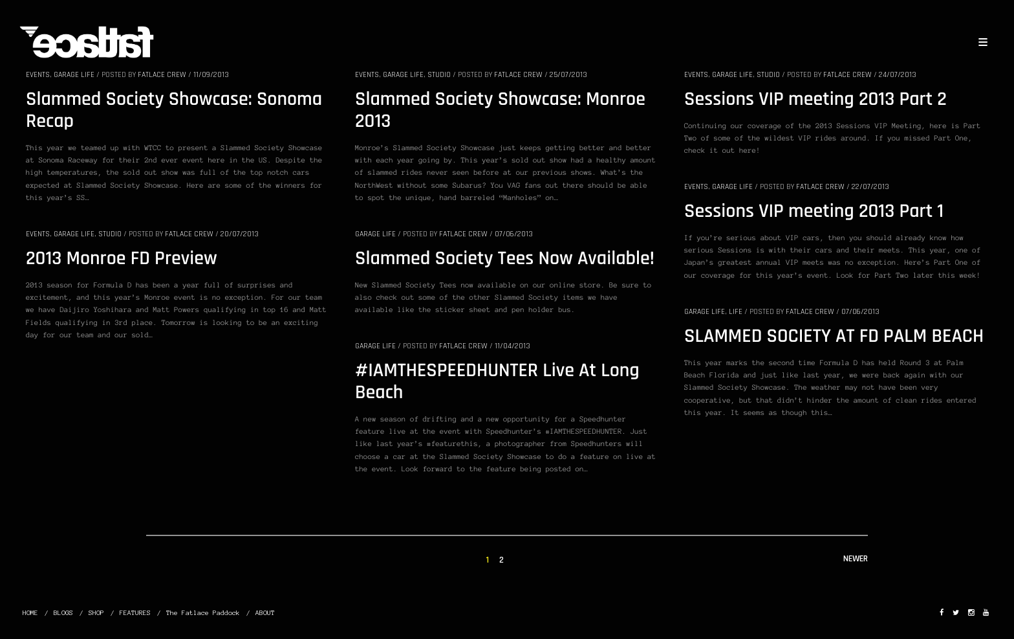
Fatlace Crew (162, 75)
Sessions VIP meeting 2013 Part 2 (815, 99)
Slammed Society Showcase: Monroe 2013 (500, 110)
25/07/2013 (568, 75)
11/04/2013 (512, 346)
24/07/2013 (897, 75)
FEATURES (135, 612)
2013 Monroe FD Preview (121, 259)
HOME (30, 612)
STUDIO (439, 75)
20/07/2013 (240, 234)
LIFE (735, 312)
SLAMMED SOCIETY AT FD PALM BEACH (834, 336)
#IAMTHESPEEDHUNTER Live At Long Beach (497, 382)
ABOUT (265, 612)
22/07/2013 (870, 187)
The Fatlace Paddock (203, 612)
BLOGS (63, 612)
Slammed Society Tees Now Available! (504, 259)
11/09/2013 (211, 75)
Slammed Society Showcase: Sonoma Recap (174, 110)
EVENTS (38, 75)
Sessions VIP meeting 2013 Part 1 (814, 211)
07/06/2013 (514, 234)
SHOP (96, 612)
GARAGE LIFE (74, 75)
